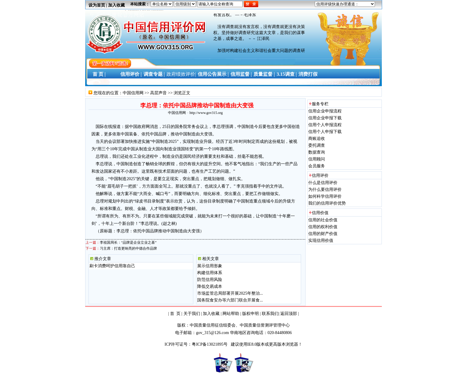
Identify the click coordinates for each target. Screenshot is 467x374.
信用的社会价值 (322, 220)
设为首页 (96, 5)
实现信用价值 (320, 240)
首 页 (175, 313)
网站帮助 (230, 313)
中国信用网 (133, 93)
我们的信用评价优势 (327, 203)
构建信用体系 (209, 273)
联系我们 (270, 313)
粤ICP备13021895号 (210, 344)
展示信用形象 (209, 266)
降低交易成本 (209, 286)
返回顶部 (288, 313)
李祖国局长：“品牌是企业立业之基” (128, 242)
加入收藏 (116, 5)
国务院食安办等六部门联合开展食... (230, 300)
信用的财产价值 (322, 233)
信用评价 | (131, 74)
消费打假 (307, 74)
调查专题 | (154, 74)
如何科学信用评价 (325, 196)
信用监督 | (241, 74)
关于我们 (191, 313)
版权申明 (250, 313)
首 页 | (98, 74)
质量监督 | (264, 74)
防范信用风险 (209, 279)
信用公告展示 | (213, 74)
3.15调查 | (287, 74)
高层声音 (158, 93)
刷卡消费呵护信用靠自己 (112, 266)
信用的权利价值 (322, 227)
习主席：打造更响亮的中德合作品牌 (128, 248)
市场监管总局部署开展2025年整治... (230, 293)
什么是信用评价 (322, 182)
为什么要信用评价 (325, 189)
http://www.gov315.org (206, 113)
